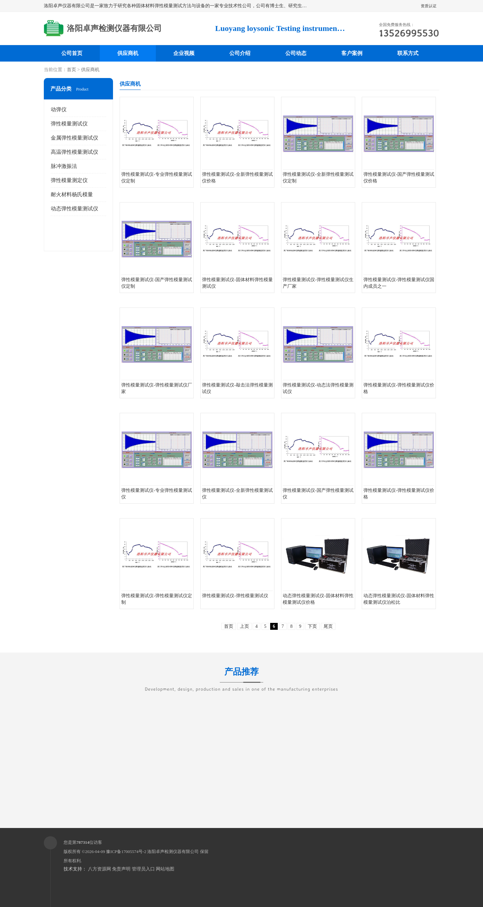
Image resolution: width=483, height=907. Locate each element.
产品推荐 (241, 676)
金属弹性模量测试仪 (74, 138)
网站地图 (165, 869)
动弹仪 (59, 109)
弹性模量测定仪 (69, 180)
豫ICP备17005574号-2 (126, 851)
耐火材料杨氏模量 (72, 194)
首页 (71, 69)
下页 (312, 626)
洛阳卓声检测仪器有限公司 (173, 851)
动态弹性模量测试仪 (74, 208)
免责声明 (121, 869)
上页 (244, 626)
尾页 (328, 626)
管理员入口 (143, 869)
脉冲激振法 (64, 166)
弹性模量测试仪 (69, 123)
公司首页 (71, 53)
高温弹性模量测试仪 (74, 152)
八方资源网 (99, 869)
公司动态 (295, 53)
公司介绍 (239, 53)
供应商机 (127, 53)
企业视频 (183, 53)
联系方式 (407, 53)
